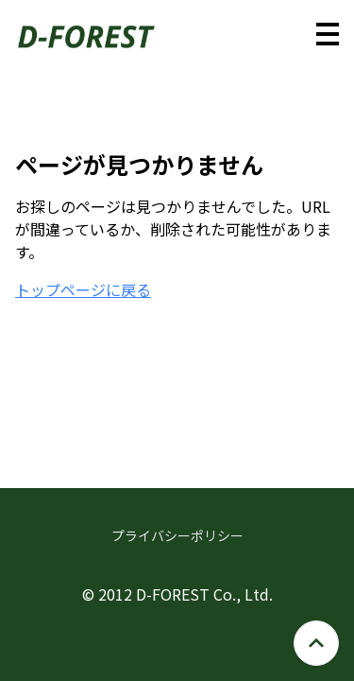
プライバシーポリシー (177, 535)
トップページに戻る (83, 289)
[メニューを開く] (327, 34)
